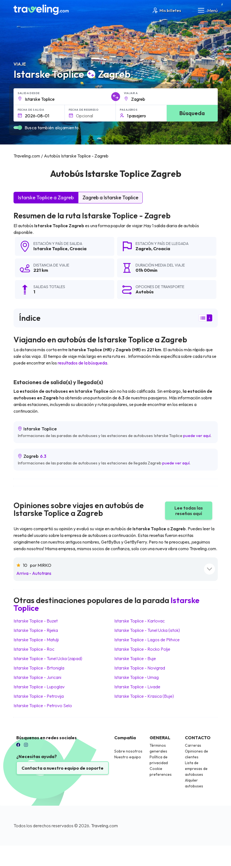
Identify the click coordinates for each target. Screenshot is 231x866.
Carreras (193, 745)
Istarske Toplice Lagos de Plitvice (147, 639)
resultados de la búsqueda (82, 363)
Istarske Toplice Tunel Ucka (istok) (147, 630)
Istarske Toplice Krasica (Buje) (144, 696)
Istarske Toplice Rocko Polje (142, 649)
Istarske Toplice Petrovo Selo (43, 705)
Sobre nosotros (128, 751)
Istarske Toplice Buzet (36, 621)
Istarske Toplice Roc (34, 649)
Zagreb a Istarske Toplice (110, 197)
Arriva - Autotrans (33, 573)
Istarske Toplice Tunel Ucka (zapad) (48, 658)
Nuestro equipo (127, 756)
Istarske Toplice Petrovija (39, 696)
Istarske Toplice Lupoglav (39, 686)
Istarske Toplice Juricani (37, 677)
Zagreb (143, 248)
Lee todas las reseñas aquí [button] (188, 510)
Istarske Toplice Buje (135, 658)
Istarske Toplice (50, 248)
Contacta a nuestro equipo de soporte (62, 768)
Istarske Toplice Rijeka (36, 630)
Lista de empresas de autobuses (196, 768)
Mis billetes (166, 10)
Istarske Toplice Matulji (36, 639)
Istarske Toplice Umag (136, 677)
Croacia (78, 248)
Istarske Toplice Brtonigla (39, 668)
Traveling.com (104, 825)
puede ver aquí (197, 435)
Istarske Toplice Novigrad (139, 668)
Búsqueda (192, 113)
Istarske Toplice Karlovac (139, 621)
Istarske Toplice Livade (137, 686)
